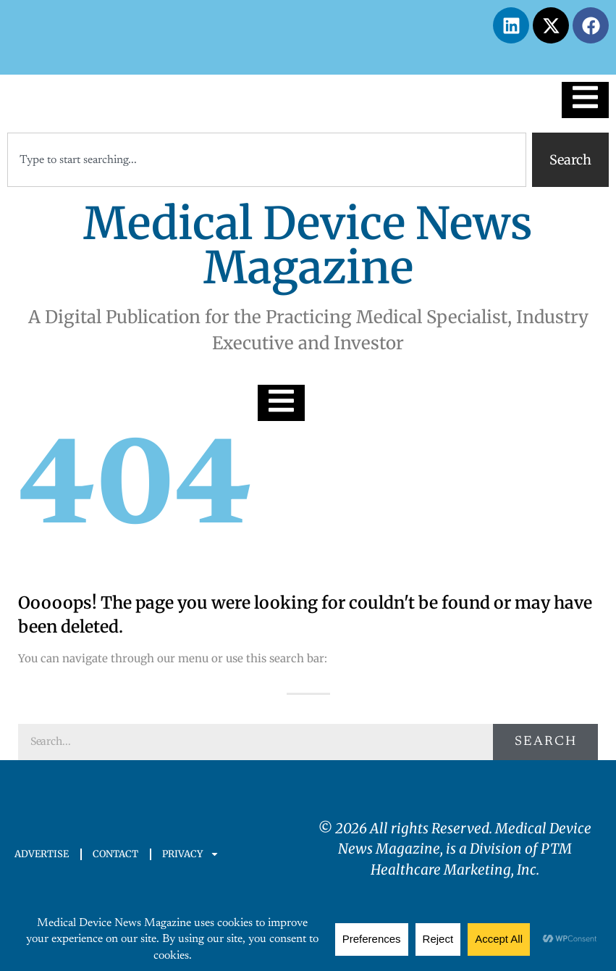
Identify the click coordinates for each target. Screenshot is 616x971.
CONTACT (115, 854)
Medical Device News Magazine (308, 246)
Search (546, 742)
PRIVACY (190, 854)
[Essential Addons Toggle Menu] (585, 100)
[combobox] (266, 160)
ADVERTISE (41, 854)
